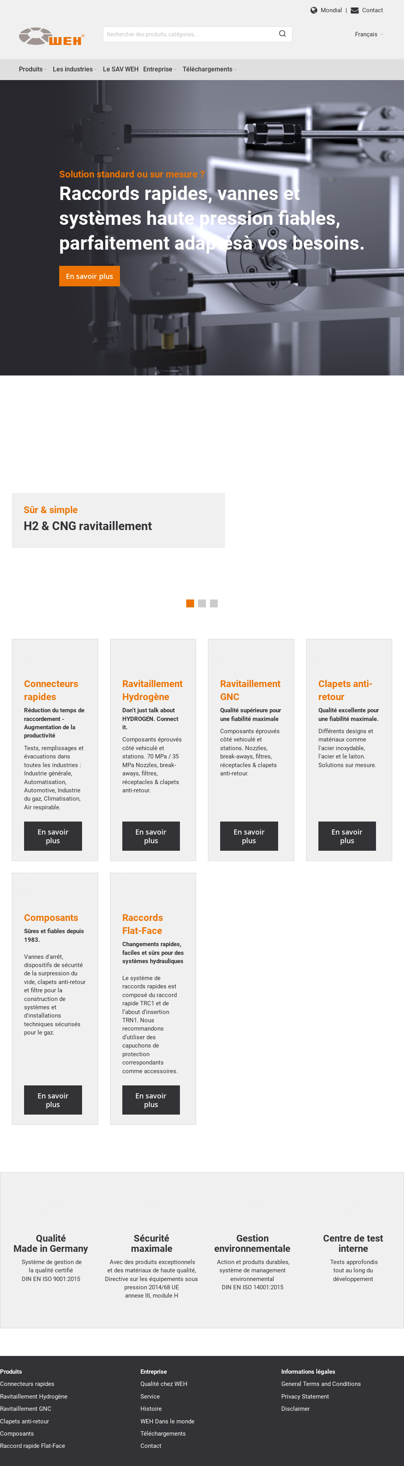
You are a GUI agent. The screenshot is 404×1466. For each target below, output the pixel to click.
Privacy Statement (305, 1346)
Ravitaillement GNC (25, 1358)
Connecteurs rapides (27, 1333)
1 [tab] (190, 603)
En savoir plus (89, 276)
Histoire (151, 1358)
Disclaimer (295, 1358)
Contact (150, 1395)
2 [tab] (202, 603)
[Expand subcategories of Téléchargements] (235, 70)
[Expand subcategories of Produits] (45, 70)
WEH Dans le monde (167, 1370)
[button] (369, 34)
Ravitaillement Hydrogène (33, 1346)
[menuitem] (33, 69)
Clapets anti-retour (24, 1370)
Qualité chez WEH (163, 1333)
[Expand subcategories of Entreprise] (175, 70)
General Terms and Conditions (321, 1333)
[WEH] (51, 37)
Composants (51, 884)
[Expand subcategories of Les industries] (95, 70)
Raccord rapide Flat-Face (32, 1395)
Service (150, 1346)
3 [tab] (214, 603)
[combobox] (197, 34)
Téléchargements (163, 1383)
